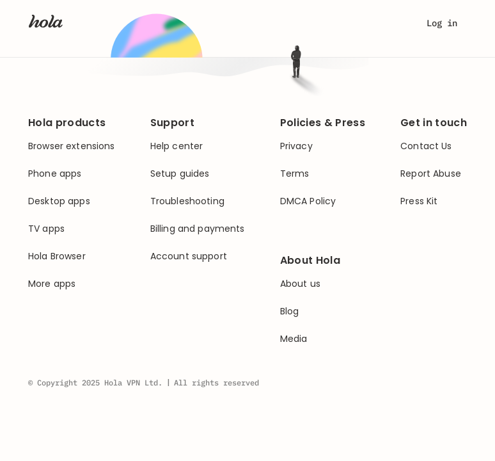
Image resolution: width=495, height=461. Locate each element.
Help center (176, 146)
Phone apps (54, 174)
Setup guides (180, 174)
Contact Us (426, 146)
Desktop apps (59, 201)
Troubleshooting (187, 201)
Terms (295, 174)
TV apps (46, 229)
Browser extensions (71, 146)
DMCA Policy (308, 201)
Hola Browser (57, 256)
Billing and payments (197, 229)
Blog (289, 311)
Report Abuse (430, 174)
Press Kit (418, 201)
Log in (442, 23)
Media (294, 339)
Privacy (296, 146)
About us (300, 284)
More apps (51, 284)
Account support (188, 256)
